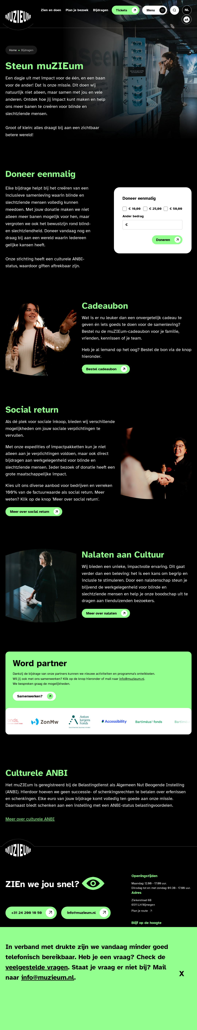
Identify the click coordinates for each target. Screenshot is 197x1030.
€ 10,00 (135, 209)
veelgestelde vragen (36, 967)
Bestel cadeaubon (106, 369)
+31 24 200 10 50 (32, 912)
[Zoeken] (174, 10)
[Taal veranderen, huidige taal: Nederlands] (187, 10)
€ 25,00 (155, 209)
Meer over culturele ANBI (30, 819)
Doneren (168, 240)
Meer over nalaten (106, 613)
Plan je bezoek (77, 10)
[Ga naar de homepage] (18, 16)
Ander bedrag (133, 216)
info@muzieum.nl (131, 679)
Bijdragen (100, 10)
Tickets (127, 10)
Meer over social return (35, 512)
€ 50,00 (176, 209)
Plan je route (141, 911)
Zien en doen (51, 10)
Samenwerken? (35, 696)
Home (13, 50)
